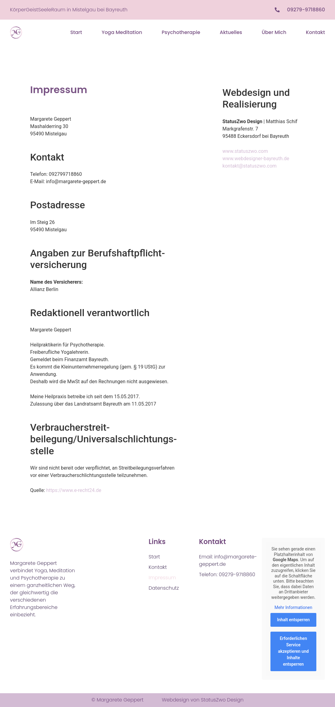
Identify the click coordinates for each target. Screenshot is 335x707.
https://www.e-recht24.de (73, 490)
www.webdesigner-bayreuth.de (255, 158)
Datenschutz (164, 588)
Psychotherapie (181, 32)
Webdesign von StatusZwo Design (203, 699)
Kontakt (315, 32)
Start (76, 32)
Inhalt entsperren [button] (293, 619)
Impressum (162, 577)
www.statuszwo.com (245, 151)
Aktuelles (231, 32)
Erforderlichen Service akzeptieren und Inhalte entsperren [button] (293, 651)
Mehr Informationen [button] (293, 607)
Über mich (274, 32)
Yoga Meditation (122, 32)
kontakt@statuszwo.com (249, 166)
